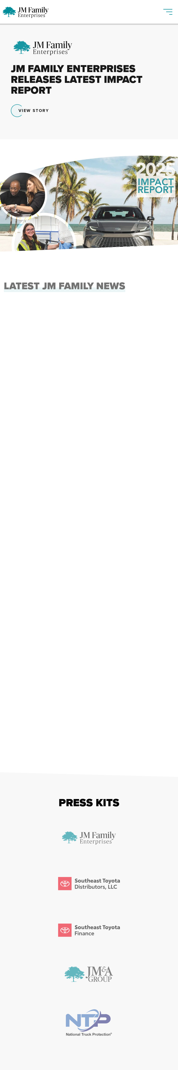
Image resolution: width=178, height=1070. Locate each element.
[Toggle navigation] (168, 10)
